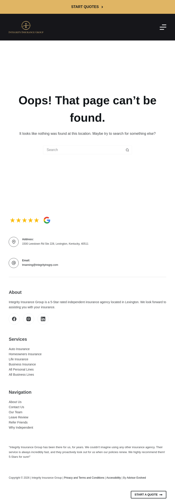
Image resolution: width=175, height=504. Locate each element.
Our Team (15, 412)
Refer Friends (18, 422)
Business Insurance (22, 364)
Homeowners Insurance (25, 354)
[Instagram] (28, 319)
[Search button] (127, 149)
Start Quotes (87, 7)
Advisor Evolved (136, 477)
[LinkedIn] (43, 319)
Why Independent (21, 427)
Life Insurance (18, 359)
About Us (15, 402)
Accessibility (113, 477)
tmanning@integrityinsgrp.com (40, 264)
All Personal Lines (21, 369)
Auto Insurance (19, 349)
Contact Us (16, 407)
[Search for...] (83, 149)
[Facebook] (14, 319)
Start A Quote (149, 494)
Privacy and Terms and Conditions (84, 477)
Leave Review (18, 417)
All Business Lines (21, 374)
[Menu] (163, 27)
